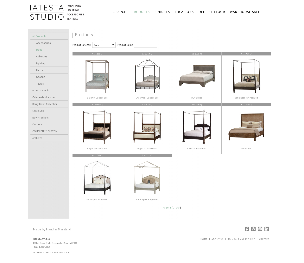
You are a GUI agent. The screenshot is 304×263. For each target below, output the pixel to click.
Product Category (82, 45)
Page (166, 207)
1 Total (176, 207)
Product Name (125, 45)
